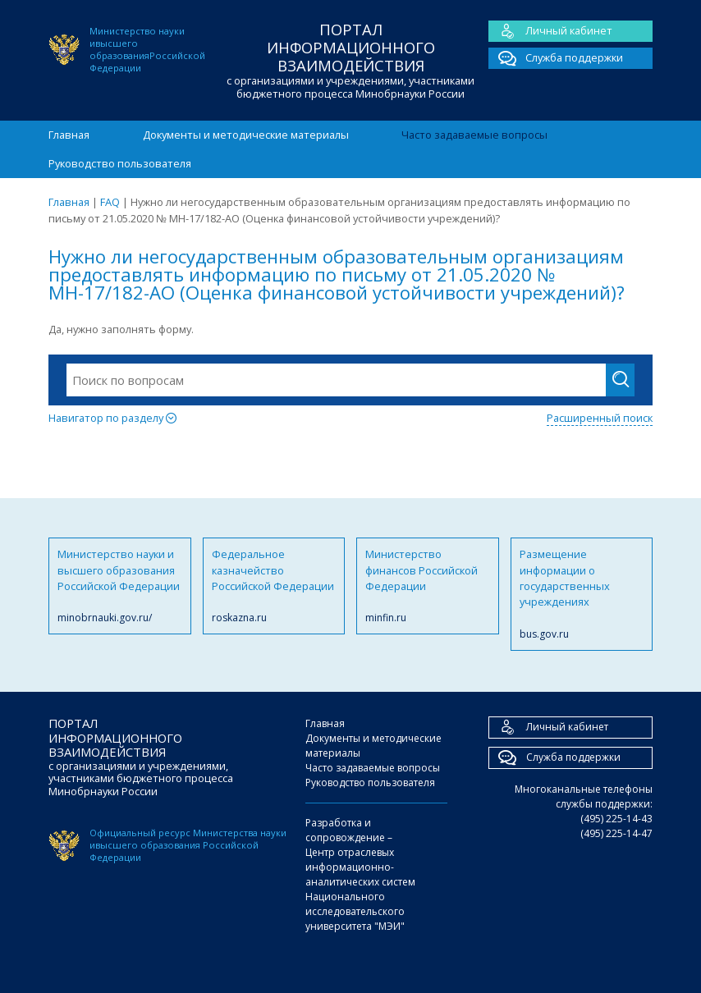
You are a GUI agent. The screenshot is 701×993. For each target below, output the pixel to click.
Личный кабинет (550, 31)
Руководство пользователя (119, 163)
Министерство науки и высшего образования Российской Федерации (119, 586)
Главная (68, 134)
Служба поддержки (555, 58)
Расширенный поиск (600, 417)
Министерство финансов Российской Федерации (427, 586)
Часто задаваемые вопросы (474, 134)
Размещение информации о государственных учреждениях (582, 594)
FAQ (110, 201)
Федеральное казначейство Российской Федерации (274, 586)
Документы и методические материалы (246, 134)
